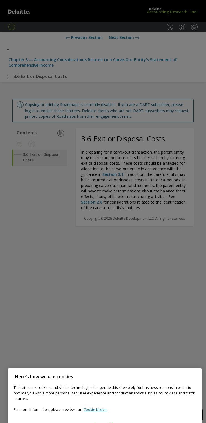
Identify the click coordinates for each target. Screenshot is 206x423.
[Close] (195, 386)
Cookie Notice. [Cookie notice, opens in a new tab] (95, 418)
